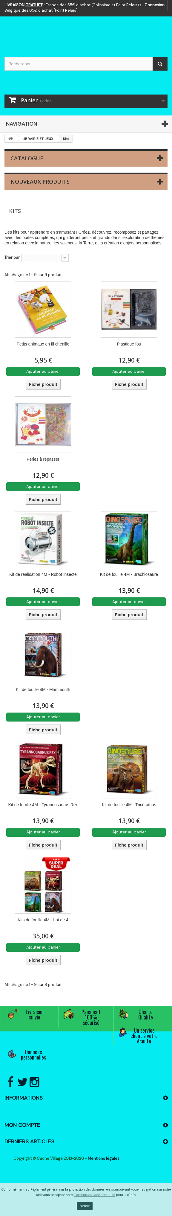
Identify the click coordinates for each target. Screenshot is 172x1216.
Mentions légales (103, 1158)
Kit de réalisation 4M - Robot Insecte (43, 574)
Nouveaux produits (40, 181)
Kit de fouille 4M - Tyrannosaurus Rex (43, 804)
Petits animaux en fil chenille (43, 344)
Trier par (12, 257)
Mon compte (22, 1125)
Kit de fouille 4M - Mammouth (43, 689)
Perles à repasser (43, 459)
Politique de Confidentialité (94, 1195)
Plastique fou (129, 344)
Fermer (84, 1206)
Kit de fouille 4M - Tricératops (129, 804)
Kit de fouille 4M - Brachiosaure (129, 574)
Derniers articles (29, 1141)
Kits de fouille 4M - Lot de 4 (43, 919)
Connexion (155, 4)
